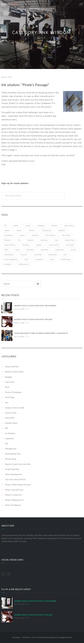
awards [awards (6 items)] (27, 226)
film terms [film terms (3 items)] (7, 240)
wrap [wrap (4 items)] (52, 259)
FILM (7, 387)
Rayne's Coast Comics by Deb (17, 464)
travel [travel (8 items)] (26, 259)
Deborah (9, 4)
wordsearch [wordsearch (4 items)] (39, 259)
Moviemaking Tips (13, 454)
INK (6, 428)
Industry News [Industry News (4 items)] (70, 240)
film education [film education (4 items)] (50, 235)
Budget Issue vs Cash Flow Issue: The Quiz (33, 319)
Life (6, 443)
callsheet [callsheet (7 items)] (54, 226)
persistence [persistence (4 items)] (45, 250)
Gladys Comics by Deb (14, 407)
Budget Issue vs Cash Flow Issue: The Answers (35, 306)
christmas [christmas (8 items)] (31, 231)
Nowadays (16, 637)
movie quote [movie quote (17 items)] (70, 245)
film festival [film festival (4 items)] (66, 235)
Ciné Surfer (10, 382)
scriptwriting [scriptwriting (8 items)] (52, 255)
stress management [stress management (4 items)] (11, 259)
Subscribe (74, 195)
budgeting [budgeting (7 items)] (40, 226)
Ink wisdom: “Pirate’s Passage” (25, 85)
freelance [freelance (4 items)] (31, 240)
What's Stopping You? (14, 500)
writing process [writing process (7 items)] (23, 264)
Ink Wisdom (10, 433)
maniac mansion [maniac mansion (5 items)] (9, 245)
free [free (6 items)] (19, 240)
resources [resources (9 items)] (24, 255)
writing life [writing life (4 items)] (8, 264)
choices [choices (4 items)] (19, 231)
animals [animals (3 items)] (16, 226)
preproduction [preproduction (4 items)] (9, 255)
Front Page (9, 397)
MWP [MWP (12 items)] (6, 250)
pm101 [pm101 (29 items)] (73, 250)
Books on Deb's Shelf (14, 371)
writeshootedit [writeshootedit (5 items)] (65, 259)
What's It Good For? (13, 495)
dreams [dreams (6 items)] (22, 235)
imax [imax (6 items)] (56, 240)
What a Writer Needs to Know (18, 484)
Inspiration (9, 438)
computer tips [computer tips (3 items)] (46, 231)
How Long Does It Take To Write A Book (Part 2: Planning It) (41, 333)
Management (10, 448)
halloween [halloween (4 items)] (44, 240)
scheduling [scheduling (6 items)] (37, 255)
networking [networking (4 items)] (30, 250)
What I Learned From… (14, 490)
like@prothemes (65, 637)
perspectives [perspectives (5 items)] (60, 250)
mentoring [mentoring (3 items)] (25, 245)
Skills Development (13, 474)
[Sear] (38, 284)
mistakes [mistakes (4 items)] (39, 245)
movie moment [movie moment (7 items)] (54, 245)
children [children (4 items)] (7, 231)
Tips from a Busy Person (15, 479)
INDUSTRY (9, 418)
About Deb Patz (12, 366)
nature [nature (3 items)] (17, 250)
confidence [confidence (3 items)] (61, 231)
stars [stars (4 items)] (65, 255)
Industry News (11, 423)
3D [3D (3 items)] (5, 226)
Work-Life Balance (13, 505)
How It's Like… (11, 413)
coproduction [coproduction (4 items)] (8, 235)
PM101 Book (10, 459)
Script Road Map (12, 469)
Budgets (8, 377)
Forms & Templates (13, 392)
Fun (6, 402)
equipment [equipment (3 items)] (35, 235)
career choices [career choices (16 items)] (69, 226)
